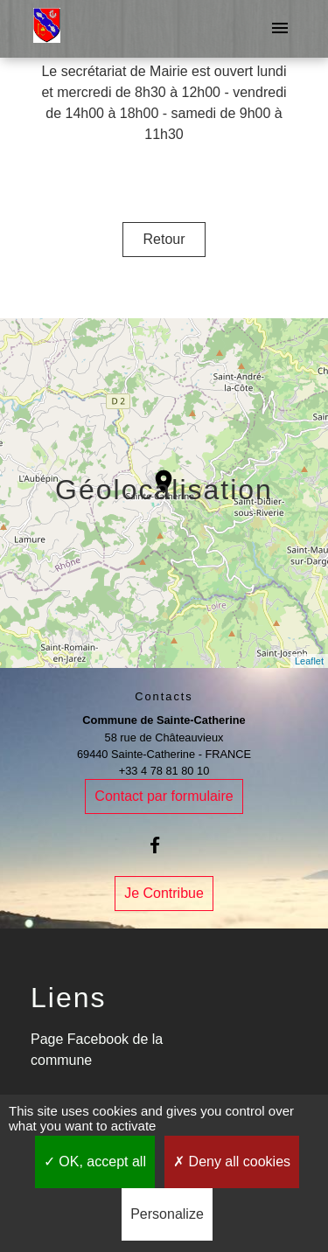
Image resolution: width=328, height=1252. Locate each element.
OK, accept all (95, 1161)
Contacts (164, 696)
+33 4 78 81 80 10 (164, 770)
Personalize (167, 1214)
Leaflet (309, 661)
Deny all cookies (231, 1161)
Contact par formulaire (163, 796)
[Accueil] (46, 29)
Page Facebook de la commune (97, 1050)
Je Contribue (164, 893)
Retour (164, 239)
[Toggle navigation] (280, 29)
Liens (69, 997)
